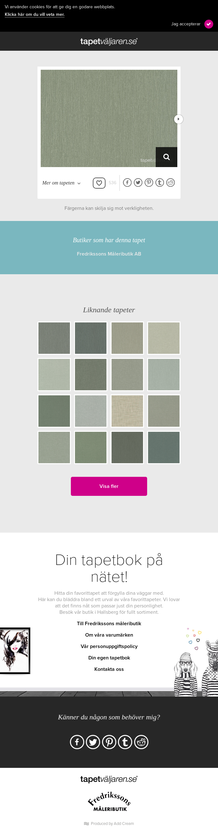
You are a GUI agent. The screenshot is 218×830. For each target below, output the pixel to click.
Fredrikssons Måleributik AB (109, 254)
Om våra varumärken (109, 635)
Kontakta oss (109, 669)
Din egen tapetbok (109, 658)
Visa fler (109, 486)
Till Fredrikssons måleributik (109, 623)
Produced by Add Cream (112, 823)
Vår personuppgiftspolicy (109, 646)
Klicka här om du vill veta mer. (35, 14)
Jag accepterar (186, 24)
